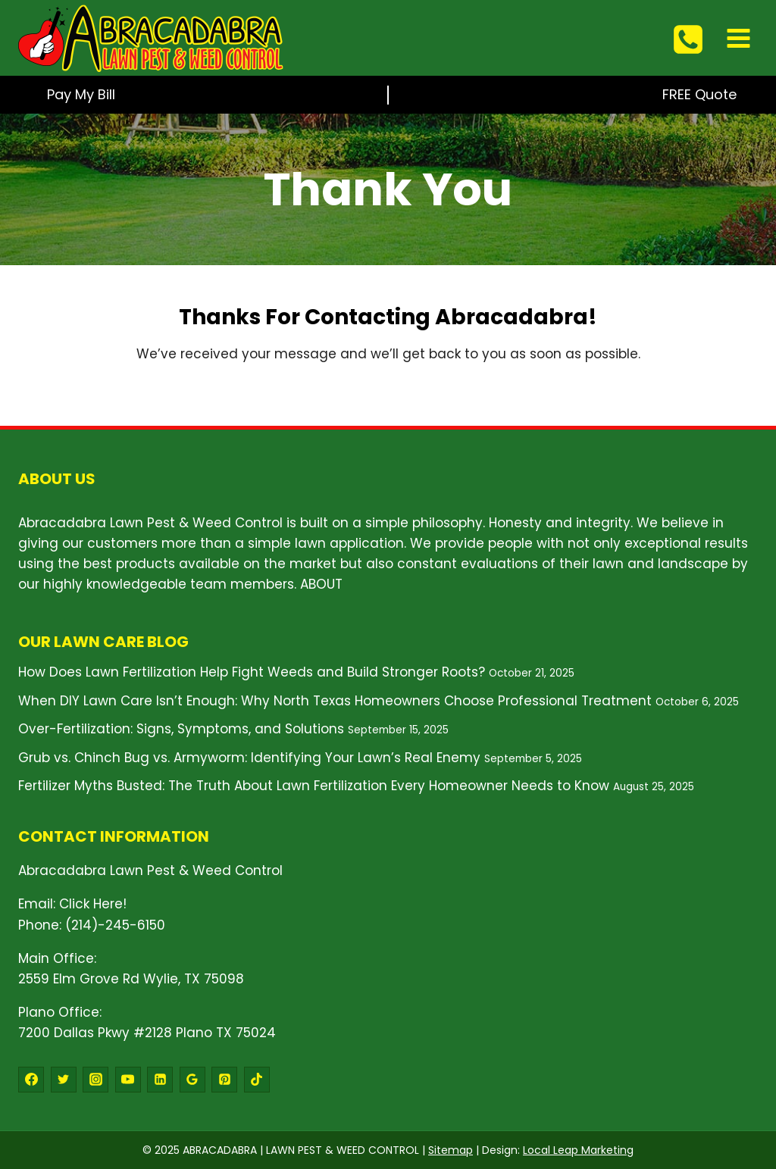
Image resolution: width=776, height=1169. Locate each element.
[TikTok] (257, 1079)
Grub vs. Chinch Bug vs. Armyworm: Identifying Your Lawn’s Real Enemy (249, 758)
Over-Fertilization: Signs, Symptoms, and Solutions (181, 729)
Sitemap (450, 1150)
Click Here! (93, 904)
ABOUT (321, 584)
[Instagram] (95, 1079)
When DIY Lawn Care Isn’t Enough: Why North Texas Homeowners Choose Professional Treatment (335, 701)
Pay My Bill (81, 94)
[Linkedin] (160, 1079)
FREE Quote (699, 94)
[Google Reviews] (192, 1079)
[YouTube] (128, 1079)
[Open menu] (738, 37)
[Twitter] (64, 1079)
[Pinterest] (224, 1079)
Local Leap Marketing (578, 1150)
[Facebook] (31, 1079)
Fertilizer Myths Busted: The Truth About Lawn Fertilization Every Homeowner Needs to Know (313, 786)
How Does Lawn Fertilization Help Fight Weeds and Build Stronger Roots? (251, 672)
